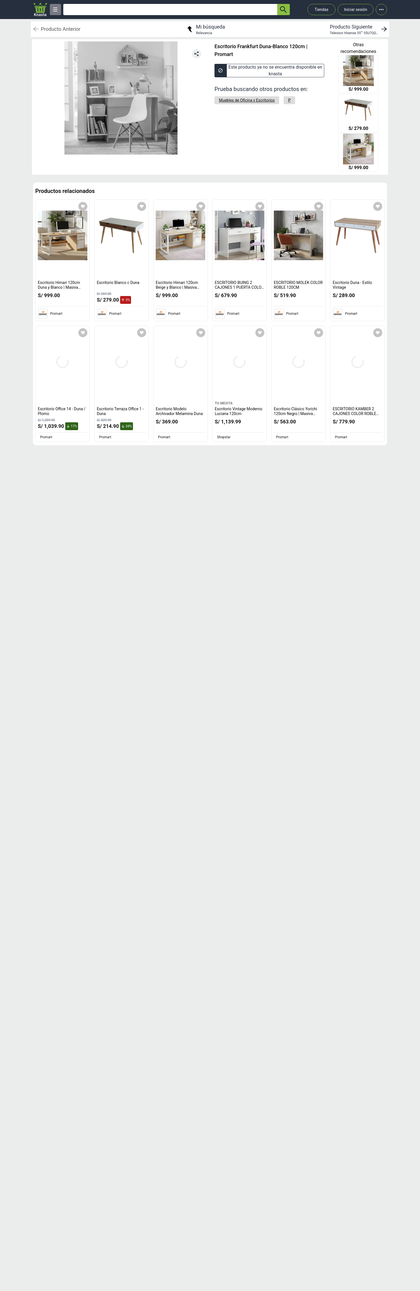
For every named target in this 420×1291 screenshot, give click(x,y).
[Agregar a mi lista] (82, 206)
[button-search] (283, 9)
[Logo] (40, 9)
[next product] (359, 29)
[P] (289, 100)
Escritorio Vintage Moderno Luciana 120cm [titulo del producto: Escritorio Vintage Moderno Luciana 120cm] (238, 411)
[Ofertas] (170, 9)
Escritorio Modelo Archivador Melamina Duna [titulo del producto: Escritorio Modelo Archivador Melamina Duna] (179, 411)
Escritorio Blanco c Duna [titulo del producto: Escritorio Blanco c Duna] (118, 282)
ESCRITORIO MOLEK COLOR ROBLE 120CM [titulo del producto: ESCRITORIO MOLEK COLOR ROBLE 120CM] (298, 285)
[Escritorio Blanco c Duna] (358, 113)
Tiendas (321, 9)
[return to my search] (205, 29)
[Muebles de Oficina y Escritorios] (246, 100)
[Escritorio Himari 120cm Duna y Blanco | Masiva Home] (358, 74)
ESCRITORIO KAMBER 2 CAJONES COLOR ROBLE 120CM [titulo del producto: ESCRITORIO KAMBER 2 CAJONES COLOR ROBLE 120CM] (356, 414)
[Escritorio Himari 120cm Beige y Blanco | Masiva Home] (358, 153)
